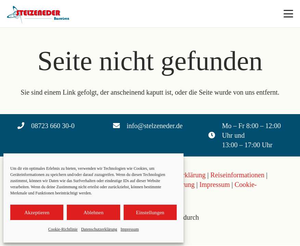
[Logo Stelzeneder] (39, 13)
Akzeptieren (36, 212)
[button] (288, 13)
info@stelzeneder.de (155, 125)
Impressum (130, 229)
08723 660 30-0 (53, 125)
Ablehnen (93, 212)
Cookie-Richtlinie (63, 229)
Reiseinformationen (237, 175)
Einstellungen (150, 212)
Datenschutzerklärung (99, 229)
